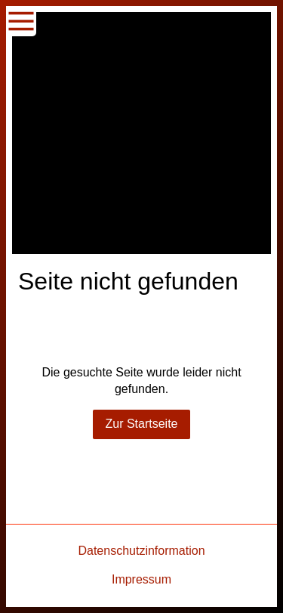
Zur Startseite (141, 423)
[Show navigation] (21, 21)
